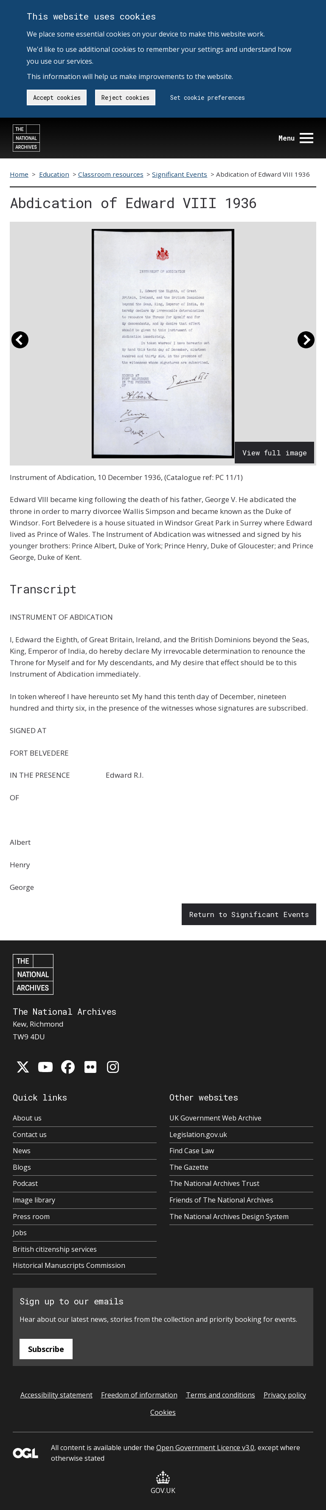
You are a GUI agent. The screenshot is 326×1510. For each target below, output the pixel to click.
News (22, 1150)
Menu (295, 137)
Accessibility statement (56, 1395)
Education (54, 174)
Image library (34, 1200)
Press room (31, 1216)
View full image (274, 452)
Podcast (25, 1183)
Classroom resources (110, 174)
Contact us (30, 1134)
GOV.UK (163, 1483)
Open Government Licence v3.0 (205, 1447)
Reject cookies (125, 97)
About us (27, 1118)
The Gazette (188, 1167)
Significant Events (179, 174)
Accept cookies (57, 97)
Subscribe (46, 1349)
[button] (20, 343)
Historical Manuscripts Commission (69, 1265)
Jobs (20, 1232)
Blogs (22, 1167)
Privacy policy (285, 1395)
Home (19, 174)
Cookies (163, 1412)
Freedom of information (139, 1395)
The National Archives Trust (214, 1183)
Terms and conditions (220, 1395)
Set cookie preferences (207, 97)
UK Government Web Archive (215, 1118)
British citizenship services (55, 1249)
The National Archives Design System (229, 1216)
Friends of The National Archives (221, 1200)
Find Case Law (191, 1150)
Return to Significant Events (249, 914)
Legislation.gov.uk (198, 1134)
